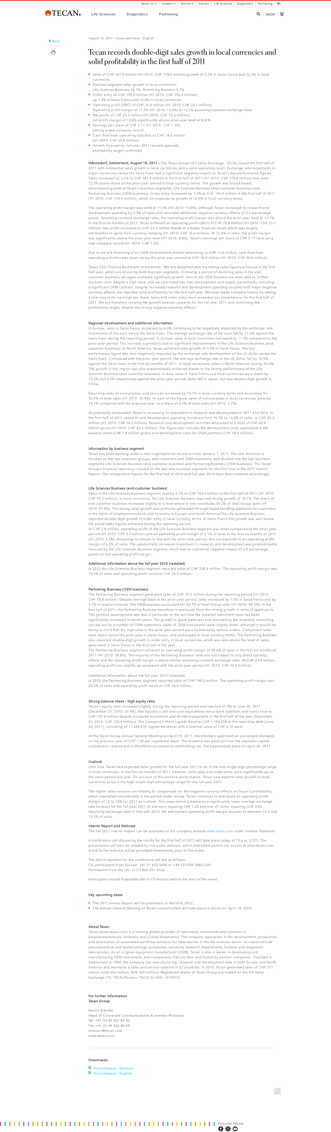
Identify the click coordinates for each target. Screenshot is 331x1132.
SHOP (270, 14)
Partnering (265, 3)
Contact (203, 3)
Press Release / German (113, 1068)
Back (54, 41)
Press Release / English (112, 1073)
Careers (169, 3)
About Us (149, 3)
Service (187, 3)
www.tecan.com (220, 831)
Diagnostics (245, 3)
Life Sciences (223, 3)
